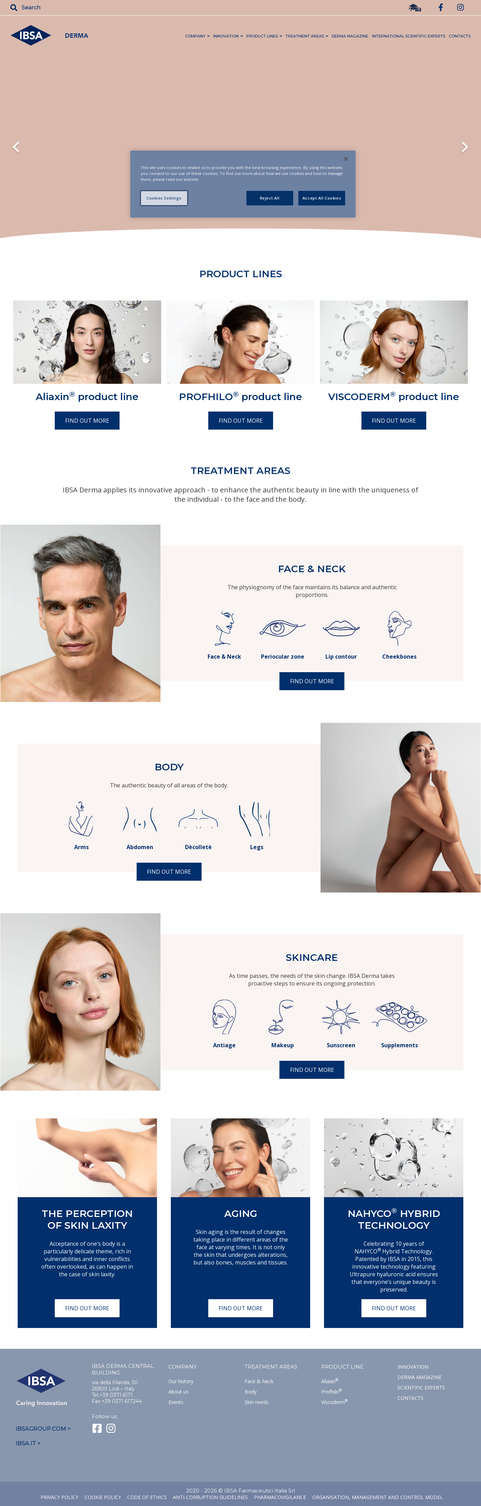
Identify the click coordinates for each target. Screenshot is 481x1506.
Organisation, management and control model (377, 1497)
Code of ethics (147, 1497)
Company (182, 1366)
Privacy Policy (59, 1497)
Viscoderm (334, 1402)
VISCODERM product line (393, 397)
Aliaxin (329, 1381)
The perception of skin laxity (87, 1219)
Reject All (270, 198)
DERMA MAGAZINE (350, 36)
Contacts (410, 1398)
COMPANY (195, 36)
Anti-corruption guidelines (210, 1497)
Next (465, 147)
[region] (243, 184)
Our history (180, 1381)
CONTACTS (460, 36)
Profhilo (331, 1391)
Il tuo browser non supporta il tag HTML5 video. (240, 147)
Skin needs (257, 1402)
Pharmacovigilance (280, 1497)
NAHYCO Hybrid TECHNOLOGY (394, 1219)
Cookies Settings (164, 198)
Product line (342, 1366)
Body (250, 1391)
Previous (16, 147)
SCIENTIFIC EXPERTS (421, 1387)
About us (178, 1391)
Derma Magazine (419, 1377)
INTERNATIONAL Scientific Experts (408, 36)
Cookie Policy (103, 1497)
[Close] (345, 159)
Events (175, 1402)
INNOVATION (226, 36)
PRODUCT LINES (262, 36)
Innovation (412, 1366)
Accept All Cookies (322, 198)
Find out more (87, 420)
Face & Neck (259, 1381)
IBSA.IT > (28, 1443)
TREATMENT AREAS (305, 36)
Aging (240, 1213)
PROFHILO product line (240, 397)
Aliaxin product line (87, 397)
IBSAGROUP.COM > (43, 1428)
